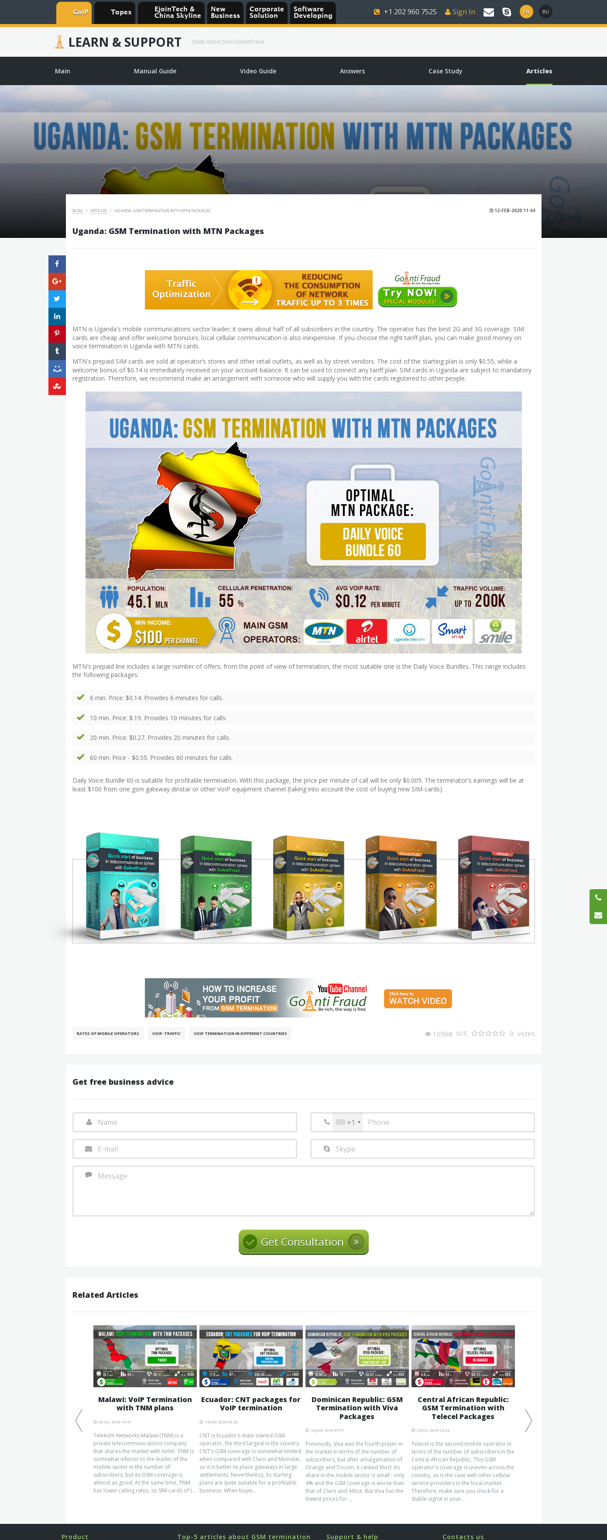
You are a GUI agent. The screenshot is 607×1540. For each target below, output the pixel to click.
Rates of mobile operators (108, 1033)
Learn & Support (125, 42)
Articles (99, 210)
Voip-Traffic (166, 1033)
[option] (145, 1410)
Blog (78, 210)
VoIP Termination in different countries (240, 1033)
